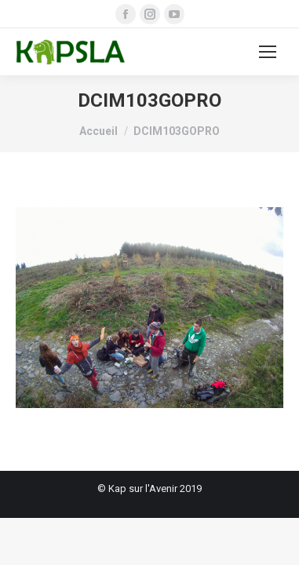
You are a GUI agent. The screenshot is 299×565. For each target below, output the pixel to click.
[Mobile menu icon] (267, 51)
